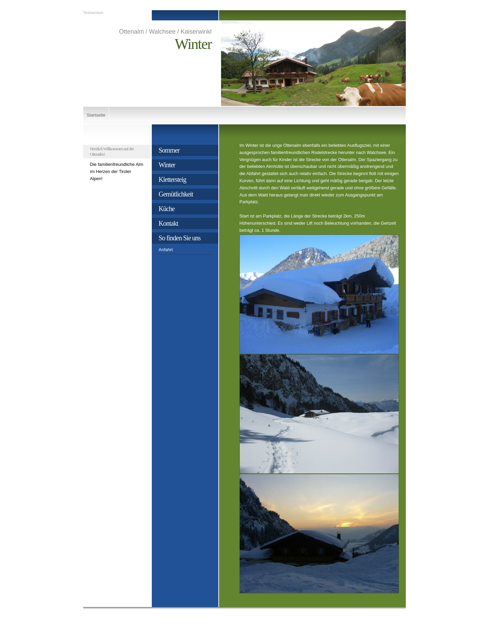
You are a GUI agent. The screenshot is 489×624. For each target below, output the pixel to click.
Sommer (169, 150)
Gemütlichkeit (176, 194)
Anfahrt (166, 249)
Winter (167, 165)
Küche (167, 208)
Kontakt (168, 223)
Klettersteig (172, 179)
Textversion (93, 12)
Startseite (96, 115)
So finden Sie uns (180, 238)
